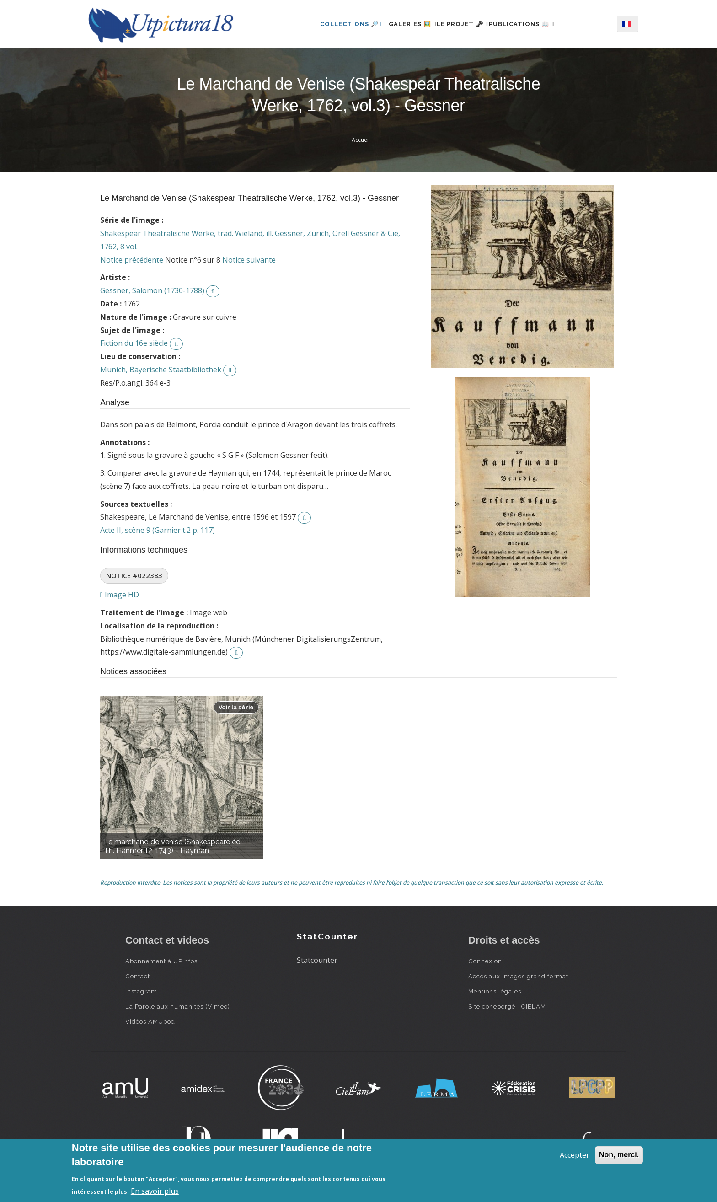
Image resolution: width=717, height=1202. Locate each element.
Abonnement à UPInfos (161, 961)
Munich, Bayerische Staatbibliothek (160, 370)
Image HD (119, 595)
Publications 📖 (533, 24)
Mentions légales (494, 991)
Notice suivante (249, 260)
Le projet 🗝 (463, 24)
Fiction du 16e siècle (134, 343)
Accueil (361, 140)
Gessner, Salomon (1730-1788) (152, 290)
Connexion (485, 961)
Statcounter (317, 960)
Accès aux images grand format (518, 976)
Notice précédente (131, 260)
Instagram (141, 991)
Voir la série (236, 707)
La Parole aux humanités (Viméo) (177, 1006)
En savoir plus (155, 1191)
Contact (137, 976)
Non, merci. (619, 1155)
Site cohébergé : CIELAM (507, 1006)
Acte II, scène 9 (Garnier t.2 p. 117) (157, 530)
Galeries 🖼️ (402, 24)
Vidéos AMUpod (150, 1021)
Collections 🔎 (335, 24)
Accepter (574, 1155)
